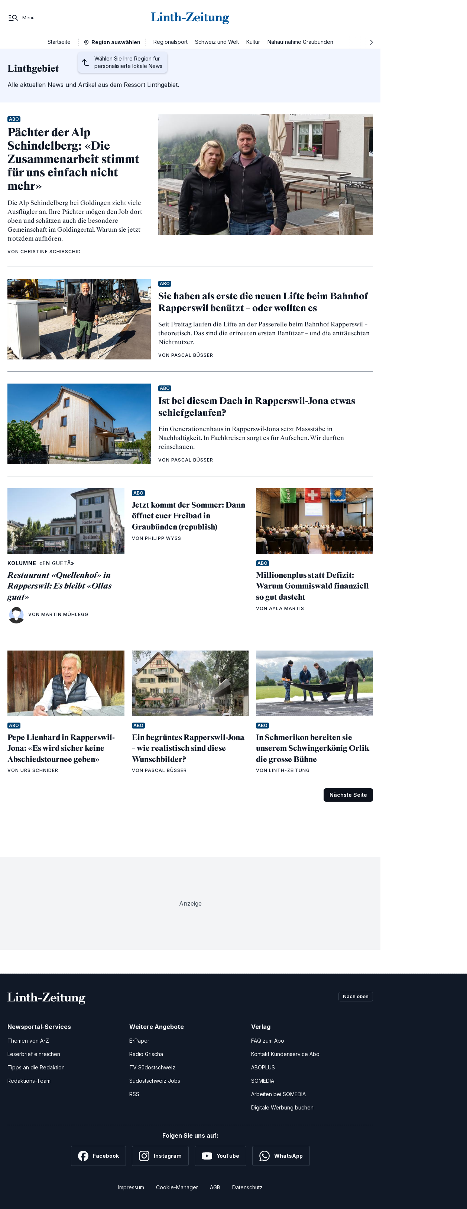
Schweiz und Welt (217, 42)
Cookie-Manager (177, 1187)
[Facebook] (98, 1156)
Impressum (131, 1187)
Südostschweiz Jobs (154, 1081)
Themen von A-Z (28, 1040)
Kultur (253, 42)
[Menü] (21, 18)
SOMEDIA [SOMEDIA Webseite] (262, 1081)
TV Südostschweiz (152, 1067)
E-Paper (139, 1040)
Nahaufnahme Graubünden (300, 42)
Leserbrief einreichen (33, 1054)
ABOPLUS (263, 1067)
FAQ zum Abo (267, 1040)
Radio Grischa (146, 1054)
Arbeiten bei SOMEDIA (278, 1094)
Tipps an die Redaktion (36, 1067)
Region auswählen (115, 42)
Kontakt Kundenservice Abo (285, 1054)
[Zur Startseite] (190, 18)
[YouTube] (220, 1156)
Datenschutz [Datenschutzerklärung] (247, 1187)
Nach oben (353, 997)
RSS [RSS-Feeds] (134, 1094)
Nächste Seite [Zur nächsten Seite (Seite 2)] (348, 795)
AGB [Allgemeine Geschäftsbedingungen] (215, 1187)
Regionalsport (170, 42)
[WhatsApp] (281, 1156)
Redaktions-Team (29, 1081)
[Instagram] (160, 1156)
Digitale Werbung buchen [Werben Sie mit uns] (282, 1107)
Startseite (59, 42)
